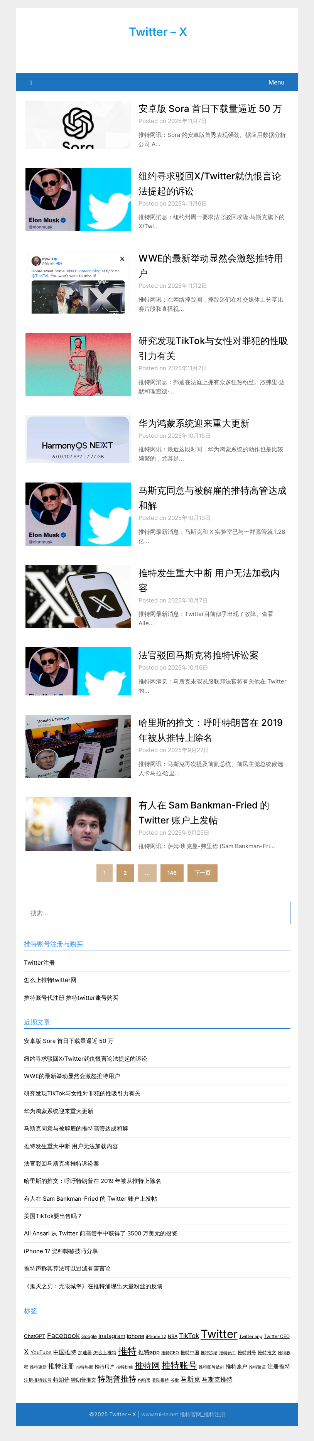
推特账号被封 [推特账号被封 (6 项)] (211, 1382)
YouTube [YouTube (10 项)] (41, 1367)
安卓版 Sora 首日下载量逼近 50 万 (68, 1056)
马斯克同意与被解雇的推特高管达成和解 (76, 1143)
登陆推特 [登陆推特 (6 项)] (160, 1395)
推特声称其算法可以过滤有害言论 (67, 1283)
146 (172, 887)
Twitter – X (158, 32)
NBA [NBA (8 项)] (172, 1351)
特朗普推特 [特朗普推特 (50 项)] (117, 1394)
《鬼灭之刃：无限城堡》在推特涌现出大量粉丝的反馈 (93, 1301)
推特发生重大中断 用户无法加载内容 (71, 1161)
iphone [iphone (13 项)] (135, 1351)
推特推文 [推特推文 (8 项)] (267, 1367)
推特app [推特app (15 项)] (149, 1367)
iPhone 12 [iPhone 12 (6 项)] (156, 1351)
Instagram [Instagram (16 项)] (111, 1351)
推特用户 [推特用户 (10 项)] (105, 1382)
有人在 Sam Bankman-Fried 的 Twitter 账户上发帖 (90, 1213)
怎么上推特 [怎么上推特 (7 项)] (104, 1367)
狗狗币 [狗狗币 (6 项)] (144, 1395)
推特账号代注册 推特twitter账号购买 (71, 1012)
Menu (276, 82)
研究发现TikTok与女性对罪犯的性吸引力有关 (82, 1108)
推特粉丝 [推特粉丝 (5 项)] (124, 1382)
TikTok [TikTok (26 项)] (189, 1351)
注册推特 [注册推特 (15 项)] (278, 1381)
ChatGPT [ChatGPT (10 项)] (35, 1351)
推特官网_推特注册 (202, 1429)
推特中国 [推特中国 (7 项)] (190, 1367)
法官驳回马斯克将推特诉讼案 (203, 670)
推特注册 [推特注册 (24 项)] (61, 1381)
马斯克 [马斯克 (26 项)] (190, 1394)
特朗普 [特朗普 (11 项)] (61, 1395)
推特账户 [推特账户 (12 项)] (236, 1382)
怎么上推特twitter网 (50, 995)
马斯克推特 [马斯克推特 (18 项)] (217, 1394)
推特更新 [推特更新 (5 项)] (38, 1382)
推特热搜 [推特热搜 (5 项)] (84, 1382)
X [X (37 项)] (26, 1366)
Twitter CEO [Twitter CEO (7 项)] (277, 1351)
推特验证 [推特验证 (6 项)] (257, 1382)
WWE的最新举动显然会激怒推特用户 (72, 1091)
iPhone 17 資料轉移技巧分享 (61, 1266)
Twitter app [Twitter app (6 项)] (250, 1351)
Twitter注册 (39, 977)
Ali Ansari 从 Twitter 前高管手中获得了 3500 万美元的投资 (100, 1248)
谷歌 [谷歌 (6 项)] (175, 1395)
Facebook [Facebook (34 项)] (63, 1351)
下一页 (202, 887)
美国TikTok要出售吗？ (53, 1231)
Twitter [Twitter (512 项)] (219, 1349)
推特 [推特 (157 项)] (127, 1366)
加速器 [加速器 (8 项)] (85, 1367)
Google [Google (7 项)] (89, 1351)
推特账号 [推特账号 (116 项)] (179, 1380)
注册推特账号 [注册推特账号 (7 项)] (38, 1395)
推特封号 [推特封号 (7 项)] (247, 1367)
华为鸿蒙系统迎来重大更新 (198, 438)
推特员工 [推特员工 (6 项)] (227, 1367)
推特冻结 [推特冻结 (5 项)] (209, 1367)
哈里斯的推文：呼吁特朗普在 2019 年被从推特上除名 (92, 1196)
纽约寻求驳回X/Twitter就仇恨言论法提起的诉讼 (85, 1073)
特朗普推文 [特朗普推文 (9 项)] (83, 1395)
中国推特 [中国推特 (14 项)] (64, 1367)
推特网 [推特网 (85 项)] (147, 1380)
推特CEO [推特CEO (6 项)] (170, 1367)
